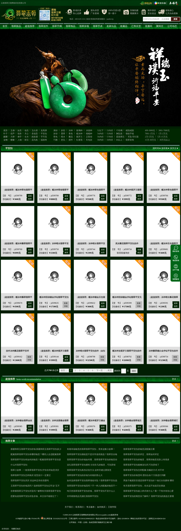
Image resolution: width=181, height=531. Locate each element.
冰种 (71, 130)
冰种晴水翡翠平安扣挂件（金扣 (90, 351)
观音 (5, 130)
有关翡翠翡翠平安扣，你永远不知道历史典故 (144, 486)
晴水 (63, 137)
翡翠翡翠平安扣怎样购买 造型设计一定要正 (31, 475)
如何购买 (101, 507)
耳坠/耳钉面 (133, 137)
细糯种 (89, 133)
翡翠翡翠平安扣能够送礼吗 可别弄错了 (141, 465)
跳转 (134, 371)
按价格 (164, 148)
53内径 (110, 130)
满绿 (55, 130)
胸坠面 (119, 133)
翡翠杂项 (84, 26)
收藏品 (123, 26)
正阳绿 (89, 137)
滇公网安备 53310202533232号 (54, 519)
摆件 (71, 140)
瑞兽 (19, 133)
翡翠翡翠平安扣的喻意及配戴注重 (139, 449)
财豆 (27, 140)
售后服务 (90, 507)
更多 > (175, 379)
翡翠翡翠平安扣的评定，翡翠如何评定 (141, 454)
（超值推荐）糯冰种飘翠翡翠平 (17, 243)
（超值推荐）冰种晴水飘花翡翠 (163, 297)
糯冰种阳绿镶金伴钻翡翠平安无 (127, 297)
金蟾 (5, 140)
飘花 (71, 137)
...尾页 (109, 370)
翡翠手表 (98, 26)
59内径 (110, 140)
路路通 (35, 137)
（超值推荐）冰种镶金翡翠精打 (163, 420)
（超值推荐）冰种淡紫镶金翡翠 (54, 420)
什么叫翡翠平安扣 (19, 465)
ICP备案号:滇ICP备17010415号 (28, 519)
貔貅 (12, 140)
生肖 (27, 137)
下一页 (99, 370)
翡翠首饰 (130, 140)
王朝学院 (112, 507)
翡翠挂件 (43, 26)
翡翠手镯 (57, 26)
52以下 (100, 130)
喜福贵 (35, 133)
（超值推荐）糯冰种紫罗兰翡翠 (127, 190)
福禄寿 (44, 140)
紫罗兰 (79, 137)
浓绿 (55, 133)
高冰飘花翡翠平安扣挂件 (126, 243)
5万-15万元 (162, 137)
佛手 (19, 137)
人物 (19, 140)
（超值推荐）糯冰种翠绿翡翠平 (54, 190)
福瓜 (27, 130)
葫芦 (12, 133)
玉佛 (12, 130)
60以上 (119, 140)
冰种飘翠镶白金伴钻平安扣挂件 (163, 351)
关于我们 (69, 507)
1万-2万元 (163, 133)
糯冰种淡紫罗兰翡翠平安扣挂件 (127, 351)
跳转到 (117, 371)
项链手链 (130, 133)
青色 (71, 133)
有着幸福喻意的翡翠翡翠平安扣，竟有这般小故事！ (91, 449)
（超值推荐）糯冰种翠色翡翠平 (17, 190)
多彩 (63, 130)
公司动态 (172, 26)
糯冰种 (79, 133)
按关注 (173, 148)
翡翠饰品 (70, 26)
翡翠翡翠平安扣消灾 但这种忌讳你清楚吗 (30, 480)
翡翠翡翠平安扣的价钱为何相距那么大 (85, 475)
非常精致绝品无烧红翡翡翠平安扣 (82, 496)
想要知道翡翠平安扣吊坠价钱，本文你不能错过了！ (35, 496)
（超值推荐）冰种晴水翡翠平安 (54, 243)
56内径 (100, 137)
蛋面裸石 (120, 137)
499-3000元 (150, 130)
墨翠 (63, 133)
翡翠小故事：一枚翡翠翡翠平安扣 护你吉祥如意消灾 (35, 470)
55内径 (110, 133)
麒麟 (5, 137)
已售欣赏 (136, 26)
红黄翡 (79, 140)
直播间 (148, 26)
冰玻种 (89, 130)
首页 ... (64, 370)
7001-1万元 (150, 133)
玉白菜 (35, 130)
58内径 (100, 140)
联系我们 (79, 507)
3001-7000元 (164, 130)
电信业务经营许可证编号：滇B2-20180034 (112, 519)
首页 (5, 26)
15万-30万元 (150, 140)
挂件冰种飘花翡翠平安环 (17, 351)
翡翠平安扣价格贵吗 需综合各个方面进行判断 (144, 475)
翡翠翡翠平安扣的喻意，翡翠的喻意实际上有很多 (146, 459)
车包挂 (89, 140)
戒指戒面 (130, 130)
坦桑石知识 (15, 529)
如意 (19, 130)
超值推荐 (30, 26)
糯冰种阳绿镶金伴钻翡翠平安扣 (54, 297)
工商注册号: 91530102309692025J (81, 519)
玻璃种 (79, 130)
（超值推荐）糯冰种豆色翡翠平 (163, 243)
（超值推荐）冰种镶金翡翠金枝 (17, 420)
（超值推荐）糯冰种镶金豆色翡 (90, 297)
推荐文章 (10, 440)
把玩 (63, 140)
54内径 (100, 133)
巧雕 (55, 140)
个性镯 (119, 130)
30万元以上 (164, 140)
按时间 (156, 148)
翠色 (55, 137)
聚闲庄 (159, 26)
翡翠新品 (16, 26)
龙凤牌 (44, 130)
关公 (27, 133)
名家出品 (111, 26)
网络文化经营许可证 (138, 519)
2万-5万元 (149, 137)
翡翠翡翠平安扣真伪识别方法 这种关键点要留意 (89, 470)
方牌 (12, 137)
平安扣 (44, 133)
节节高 (44, 137)
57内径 (110, 137)
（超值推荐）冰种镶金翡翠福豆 (127, 420)
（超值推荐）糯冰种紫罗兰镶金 (90, 420)
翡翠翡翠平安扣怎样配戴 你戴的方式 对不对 (143, 470)
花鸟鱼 (35, 140)
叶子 (5, 133)
